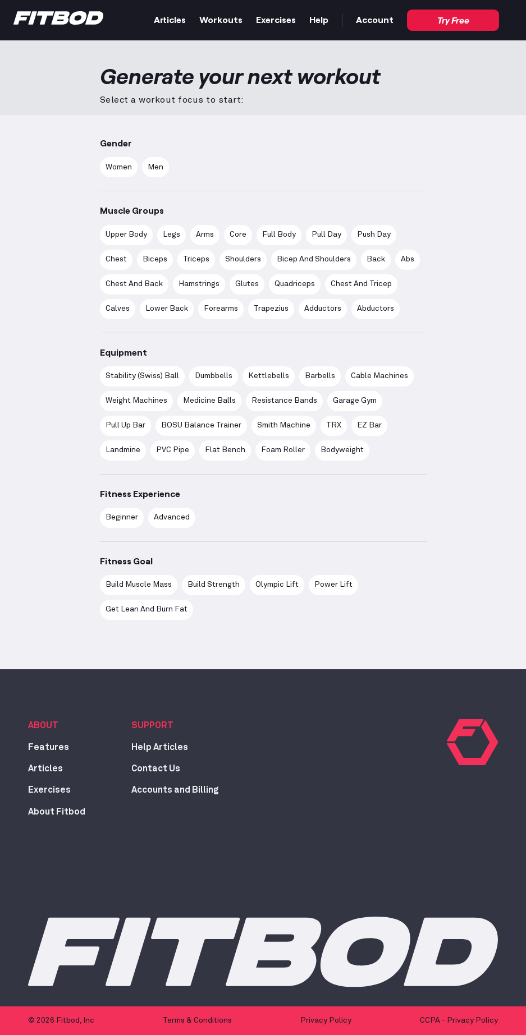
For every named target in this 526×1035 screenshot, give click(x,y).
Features (48, 747)
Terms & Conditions (197, 1020)
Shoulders (243, 259)
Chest (116, 259)
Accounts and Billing (175, 789)
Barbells (320, 376)
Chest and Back (134, 284)
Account (375, 19)
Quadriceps (295, 284)
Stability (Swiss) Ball (142, 376)
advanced (172, 517)
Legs (171, 234)
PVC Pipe (172, 450)
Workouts (221, 19)
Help (318, 19)
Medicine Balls (209, 400)
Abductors (375, 308)
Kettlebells (268, 376)
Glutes (247, 284)
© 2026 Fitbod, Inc (61, 1020)
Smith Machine (283, 425)
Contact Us (155, 768)
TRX (333, 425)
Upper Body (126, 234)
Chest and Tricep (361, 284)
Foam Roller (283, 450)
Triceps (196, 259)
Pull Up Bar (125, 425)
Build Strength (213, 584)
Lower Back (166, 308)
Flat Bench (225, 450)
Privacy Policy (325, 1020)
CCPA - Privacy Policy (459, 1020)
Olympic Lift (277, 584)
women (119, 167)
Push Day (374, 234)
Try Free (453, 20)
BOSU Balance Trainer (201, 425)
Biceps (155, 259)
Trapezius (271, 308)
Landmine (123, 450)
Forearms (221, 308)
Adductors (322, 308)
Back (376, 259)
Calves (118, 308)
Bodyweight (342, 450)
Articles (170, 19)
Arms (205, 234)
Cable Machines (379, 376)
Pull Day (326, 234)
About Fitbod (56, 811)
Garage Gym (355, 400)
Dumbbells (213, 376)
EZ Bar (369, 425)
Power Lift (333, 584)
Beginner (122, 517)
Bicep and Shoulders (314, 259)
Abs (407, 259)
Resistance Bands (284, 400)
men (155, 167)
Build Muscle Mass (139, 584)
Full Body (279, 234)
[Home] (58, 20)
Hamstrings (199, 284)
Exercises (276, 19)
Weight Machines (136, 400)
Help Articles (159, 747)
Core (238, 234)
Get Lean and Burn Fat (146, 609)
